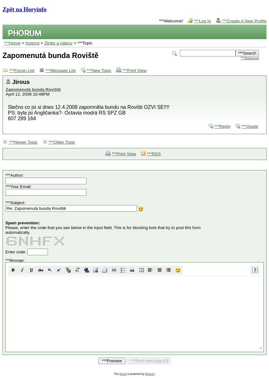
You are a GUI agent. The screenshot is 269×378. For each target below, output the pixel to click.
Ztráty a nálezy (58, 43)
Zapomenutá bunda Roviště (33, 89)
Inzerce (33, 43)
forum (123, 373)
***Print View (134, 70)
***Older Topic (62, 142)
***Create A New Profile (244, 21)
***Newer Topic (23, 142)
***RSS (154, 153)
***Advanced (250, 58)
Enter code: (16, 252)
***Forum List (21, 70)
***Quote (249, 126)
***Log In (202, 21)
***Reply (222, 126)
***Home (12, 43)
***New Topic (99, 70)
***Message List (60, 70)
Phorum (150, 373)
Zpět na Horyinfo (24, 9)
